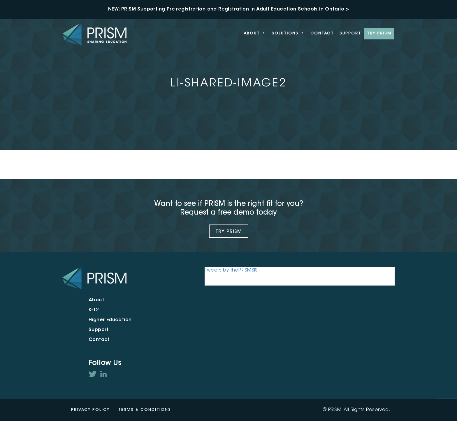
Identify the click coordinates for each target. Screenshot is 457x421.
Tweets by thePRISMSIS (231, 270)
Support (350, 33)
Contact (322, 33)
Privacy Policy (90, 410)
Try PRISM (379, 33)
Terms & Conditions (144, 410)
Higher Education (110, 320)
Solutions (288, 33)
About (255, 33)
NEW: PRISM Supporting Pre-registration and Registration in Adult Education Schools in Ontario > (228, 9)
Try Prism (228, 231)
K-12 (94, 310)
